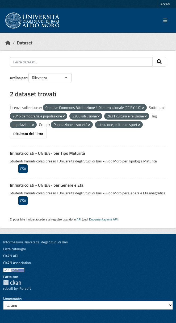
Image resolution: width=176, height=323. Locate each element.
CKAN (12, 282)
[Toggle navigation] (165, 20)
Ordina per (18, 77)
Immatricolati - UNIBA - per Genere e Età (46, 185)
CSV (23, 168)
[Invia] (159, 62)
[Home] (8, 42)
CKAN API (10, 256)
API (79, 219)
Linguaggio (12, 298)
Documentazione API (103, 219)
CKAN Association (17, 262)
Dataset (24, 42)
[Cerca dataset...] (81, 62)
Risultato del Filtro (28, 133)
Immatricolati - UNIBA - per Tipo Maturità (47, 153)
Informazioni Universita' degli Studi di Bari (35, 242)
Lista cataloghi (14, 249)
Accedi (165, 4)
